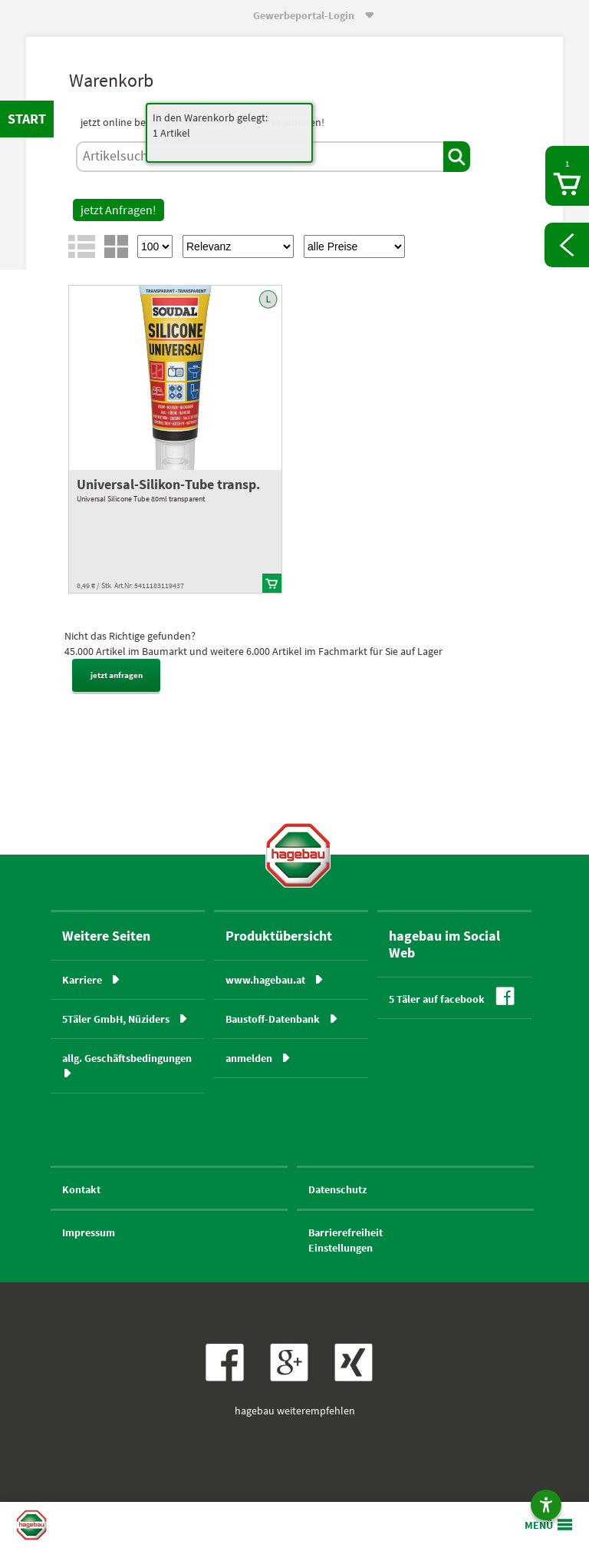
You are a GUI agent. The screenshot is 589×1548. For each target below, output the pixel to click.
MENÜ (539, 1525)
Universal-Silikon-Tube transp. (168, 484)
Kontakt (81, 1189)
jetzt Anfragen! (118, 209)
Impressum (88, 1232)
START (27, 118)
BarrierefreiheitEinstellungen (345, 1240)
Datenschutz (337, 1189)
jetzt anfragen (116, 675)
